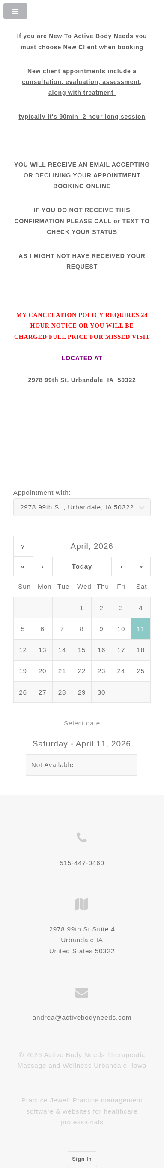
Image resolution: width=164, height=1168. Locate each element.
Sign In (82, 1159)
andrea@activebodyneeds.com (82, 1017)
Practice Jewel (45, 1100)
